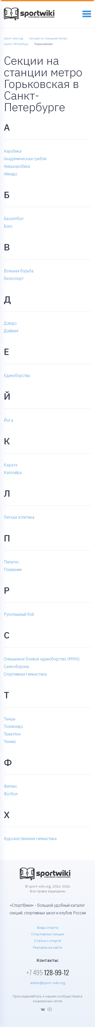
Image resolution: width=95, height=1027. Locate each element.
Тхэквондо (13, 726)
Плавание (13, 569)
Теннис (10, 741)
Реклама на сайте (47, 947)
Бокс (8, 226)
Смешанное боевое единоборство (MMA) (42, 658)
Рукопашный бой (19, 614)
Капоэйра (13, 472)
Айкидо (10, 173)
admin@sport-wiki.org (47, 983)
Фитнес (10, 786)
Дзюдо (10, 323)
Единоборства (17, 375)
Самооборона (16, 666)
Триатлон (12, 733)
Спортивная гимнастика (25, 674)
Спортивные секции (47, 934)
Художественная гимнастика (30, 838)
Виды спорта (47, 927)
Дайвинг (11, 330)
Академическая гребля (25, 158)
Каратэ (10, 464)
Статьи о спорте (47, 940)
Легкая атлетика (19, 517)
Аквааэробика (17, 166)
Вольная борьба (19, 270)
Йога (8, 420)
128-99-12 (47, 972)
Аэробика (13, 151)
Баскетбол (13, 218)
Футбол (10, 793)
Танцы (9, 718)
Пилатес (11, 561)
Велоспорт (14, 278)
